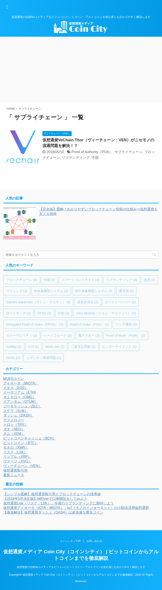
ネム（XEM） (14, 434)
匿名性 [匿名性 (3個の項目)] (126, 291)
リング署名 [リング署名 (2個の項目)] (126, 324)
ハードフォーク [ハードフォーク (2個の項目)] (58, 335)
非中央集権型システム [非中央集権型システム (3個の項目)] (94, 291)
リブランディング (76, 157)
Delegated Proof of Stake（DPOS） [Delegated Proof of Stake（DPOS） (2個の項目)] (34, 324)
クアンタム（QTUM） (20, 401)
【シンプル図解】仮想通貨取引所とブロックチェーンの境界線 (52, 494)
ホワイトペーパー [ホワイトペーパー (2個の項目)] (120, 302)
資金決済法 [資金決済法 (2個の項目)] (87, 302)
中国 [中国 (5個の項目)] (49, 280)
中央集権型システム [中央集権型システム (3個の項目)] (51, 291)
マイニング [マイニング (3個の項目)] (16, 291)
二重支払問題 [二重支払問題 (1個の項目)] (83, 346)
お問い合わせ (94, 541)
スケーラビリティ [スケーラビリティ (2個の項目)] (21, 335)
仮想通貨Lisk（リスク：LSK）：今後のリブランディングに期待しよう (58, 503)
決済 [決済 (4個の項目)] (149, 280)
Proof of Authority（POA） (92, 152)
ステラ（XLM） (15, 411)
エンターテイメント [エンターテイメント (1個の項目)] (119, 346)
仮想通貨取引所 (15, 470)
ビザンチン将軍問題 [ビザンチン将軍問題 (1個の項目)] (44, 358)
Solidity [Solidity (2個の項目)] (14, 346)
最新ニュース (13, 475)
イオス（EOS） (15, 388)
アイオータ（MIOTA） (20, 383)
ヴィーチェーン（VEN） (22, 466)
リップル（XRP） (17, 457)
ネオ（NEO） (14, 429)
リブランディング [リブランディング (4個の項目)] (121, 280)
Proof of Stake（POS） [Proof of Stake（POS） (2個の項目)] (89, 324)
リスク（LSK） (15, 452)
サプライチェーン (128, 152)
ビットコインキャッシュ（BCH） (29, 438)
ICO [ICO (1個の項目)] (33, 346)
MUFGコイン (13, 379)
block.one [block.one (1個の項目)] (55, 346)
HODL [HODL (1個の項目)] (13, 358)
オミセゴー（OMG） (19, 397)
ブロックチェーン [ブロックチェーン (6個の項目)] (21, 280)
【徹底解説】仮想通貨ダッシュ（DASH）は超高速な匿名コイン (53, 512)
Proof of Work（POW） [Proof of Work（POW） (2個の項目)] (125, 335)
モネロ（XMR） (16, 447)
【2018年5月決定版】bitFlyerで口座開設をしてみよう (45, 498)
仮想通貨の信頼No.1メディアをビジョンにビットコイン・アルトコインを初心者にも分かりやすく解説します (81, 567)
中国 (95, 157)
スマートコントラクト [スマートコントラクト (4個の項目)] (81, 280)
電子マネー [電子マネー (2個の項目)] (89, 335)
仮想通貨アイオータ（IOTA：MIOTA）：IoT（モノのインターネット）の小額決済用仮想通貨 (76, 508)
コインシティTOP (70, 541)
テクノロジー (13, 420)
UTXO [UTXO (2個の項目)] (44, 313)
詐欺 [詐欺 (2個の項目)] (63, 313)
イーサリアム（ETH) (19, 392)
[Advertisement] (81, 69)
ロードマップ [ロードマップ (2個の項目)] (18, 313)
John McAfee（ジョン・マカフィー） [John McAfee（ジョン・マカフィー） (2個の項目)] (106, 313)
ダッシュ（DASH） (18, 415)
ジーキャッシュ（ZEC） (22, 406)
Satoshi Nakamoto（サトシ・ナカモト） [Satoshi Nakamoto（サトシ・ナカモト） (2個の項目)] (38, 302)
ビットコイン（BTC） (20, 443)
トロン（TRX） (15, 424)
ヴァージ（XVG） (17, 461)
